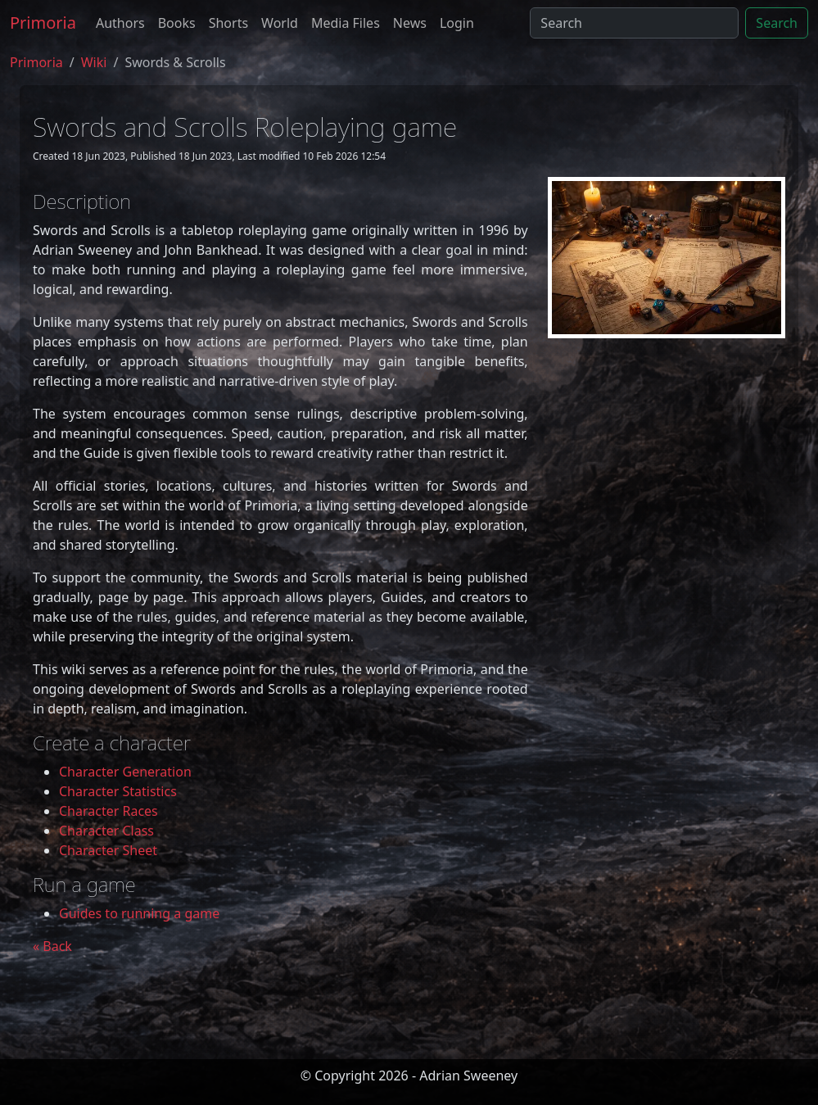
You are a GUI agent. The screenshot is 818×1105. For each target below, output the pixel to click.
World (279, 23)
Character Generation (125, 772)
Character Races (108, 811)
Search (777, 23)
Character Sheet (108, 850)
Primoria (43, 22)
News (410, 23)
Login (457, 23)
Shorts (228, 23)
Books (177, 23)
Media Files (345, 23)
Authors (120, 23)
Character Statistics (118, 791)
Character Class (106, 831)
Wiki (94, 62)
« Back (52, 946)
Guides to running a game (139, 913)
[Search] (634, 22)
